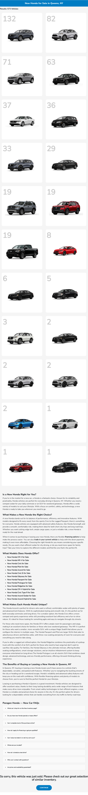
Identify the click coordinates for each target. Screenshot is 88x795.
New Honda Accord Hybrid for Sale (21, 599)
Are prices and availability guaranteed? (19, 767)
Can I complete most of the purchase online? (21, 723)
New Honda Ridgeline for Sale (19, 586)
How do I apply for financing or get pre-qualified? (22, 730)
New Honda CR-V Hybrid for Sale (21, 589)
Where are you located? (14, 745)
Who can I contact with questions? (18, 760)
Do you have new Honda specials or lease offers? (22, 716)
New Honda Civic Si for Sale (18, 573)
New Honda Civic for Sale (17, 563)
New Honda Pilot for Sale (17, 567)
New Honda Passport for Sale (19, 579)
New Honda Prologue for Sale (19, 583)
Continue (44, 788)
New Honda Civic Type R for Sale (20, 592)
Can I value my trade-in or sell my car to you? (21, 738)
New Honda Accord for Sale (18, 570)
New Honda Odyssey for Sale (19, 576)
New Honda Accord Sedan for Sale (21, 596)
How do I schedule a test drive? (16, 752)
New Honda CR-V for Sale (18, 557)
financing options (72, 537)
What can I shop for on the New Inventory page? (22, 708)
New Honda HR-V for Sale (18, 560)
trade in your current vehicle (45, 539)
